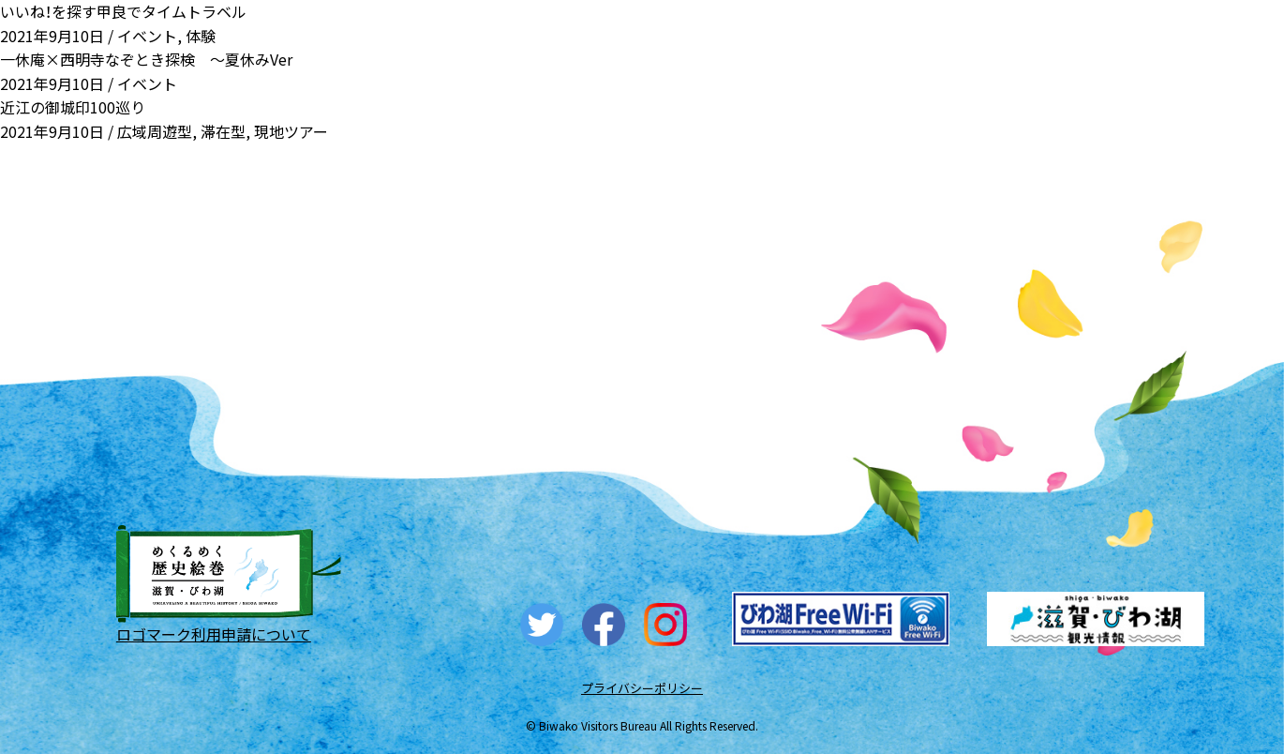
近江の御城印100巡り (72, 107)
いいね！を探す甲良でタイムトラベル (123, 11)
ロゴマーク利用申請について (213, 634)
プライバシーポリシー (642, 688)
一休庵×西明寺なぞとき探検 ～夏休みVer (146, 59)
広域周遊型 (154, 131)
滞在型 (223, 131)
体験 (201, 35)
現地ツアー (291, 131)
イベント (147, 35)
